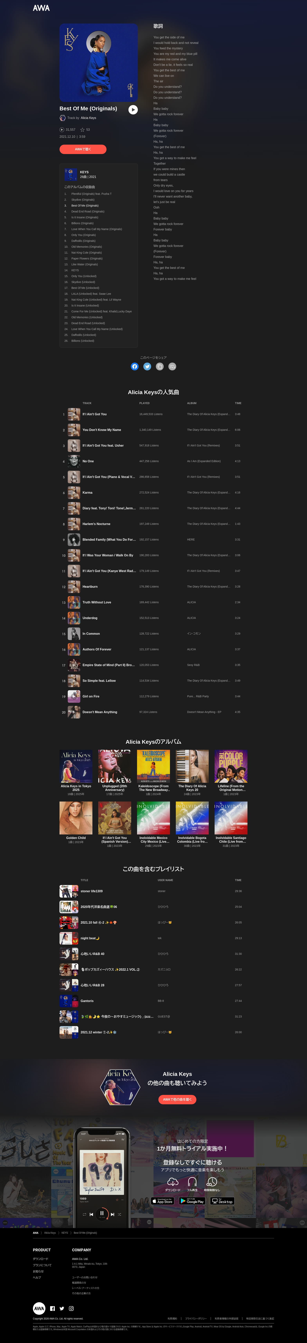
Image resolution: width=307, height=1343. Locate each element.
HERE (191, 539)
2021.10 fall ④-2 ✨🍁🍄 (99, 922)
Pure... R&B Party (198, 696)
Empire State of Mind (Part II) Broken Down (114, 665)
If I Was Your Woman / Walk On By (108, 555)
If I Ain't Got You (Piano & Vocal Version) (112, 477)
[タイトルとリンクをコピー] (160, 366)
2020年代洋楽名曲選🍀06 (99, 907)
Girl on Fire (91, 696)
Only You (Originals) (83, 235)
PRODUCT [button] (42, 1250)
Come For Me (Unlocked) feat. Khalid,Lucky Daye (101, 311)
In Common (91, 633)
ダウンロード (40, 1258)
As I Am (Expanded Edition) (204, 461)
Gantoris (87, 1001)
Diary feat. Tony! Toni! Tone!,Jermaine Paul (114, 508)
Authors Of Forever (97, 649)
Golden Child (76, 838)
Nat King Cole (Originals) (86, 252)
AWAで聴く (83, 149)
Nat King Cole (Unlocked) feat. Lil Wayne (96, 299)
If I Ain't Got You (95, 414)
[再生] (133, 109)
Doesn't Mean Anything (100, 712)
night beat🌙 (90, 938)
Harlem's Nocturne (96, 524)
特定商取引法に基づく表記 (260, 1318)
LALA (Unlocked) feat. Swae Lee (91, 293)
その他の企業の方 (81, 1293)
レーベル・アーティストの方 (85, 1288)
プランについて (42, 1265)
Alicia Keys (88, 118)
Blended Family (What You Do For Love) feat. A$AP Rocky (126, 539)
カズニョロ (164, 969)
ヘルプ (37, 1277)
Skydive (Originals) (82, 199)
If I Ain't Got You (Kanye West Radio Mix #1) (115, 571)
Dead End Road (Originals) (87, 211)
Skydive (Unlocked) (83, 282)
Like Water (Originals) (84, 264)
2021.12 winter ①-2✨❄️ (99, 1032)
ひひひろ (163, 906)
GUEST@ (164, 1016)
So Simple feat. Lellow (99, 680)
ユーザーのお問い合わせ (85, 1277)
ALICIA (191, 602)
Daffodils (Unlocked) (83, 334)
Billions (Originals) (82, 223)
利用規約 (172, 1318)
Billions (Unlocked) (82, 340)
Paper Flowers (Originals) (87, 258)
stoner (161, 891)
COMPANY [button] (81, 1250)
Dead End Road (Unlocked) (88, 323)
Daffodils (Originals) (83, 240)
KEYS (84, 172)
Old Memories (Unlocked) (87, 317)
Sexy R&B (193, 665)
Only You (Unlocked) (84, 276)
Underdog (90, 618)
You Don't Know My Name (102, 430)
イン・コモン (194, 633)
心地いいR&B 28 (92, 985)
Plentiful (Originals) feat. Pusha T (91, 193)
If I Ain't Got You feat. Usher (103, 445)
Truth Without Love (97, 602)
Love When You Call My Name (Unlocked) (97, 329)
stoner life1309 (92, 891)
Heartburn (90, 586)
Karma (87, 492)
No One (88, 461)
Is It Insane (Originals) (84, 217)
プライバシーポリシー (196, 1318)
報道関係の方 (79, 1282)
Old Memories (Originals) (86, 246)
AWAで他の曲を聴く (177, 1099)
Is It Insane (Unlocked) (85, 305)
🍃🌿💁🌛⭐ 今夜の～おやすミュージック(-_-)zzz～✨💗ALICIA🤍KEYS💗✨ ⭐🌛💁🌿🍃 (147, 1016)
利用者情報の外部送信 (226, 1318)
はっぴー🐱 (165, 922)
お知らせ (38, 1271)
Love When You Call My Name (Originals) (96, 229)
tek (160, 938)
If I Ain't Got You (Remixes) (203, 445)
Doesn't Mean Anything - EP (204, 712)
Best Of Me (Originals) (85, 1232)
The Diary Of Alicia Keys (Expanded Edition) (214, 414)
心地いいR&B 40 (92, 954)
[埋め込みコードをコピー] (172, 366)
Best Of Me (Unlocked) (85, 287)
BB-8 (161, 1000)
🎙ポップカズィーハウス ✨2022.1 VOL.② (110, 969)
